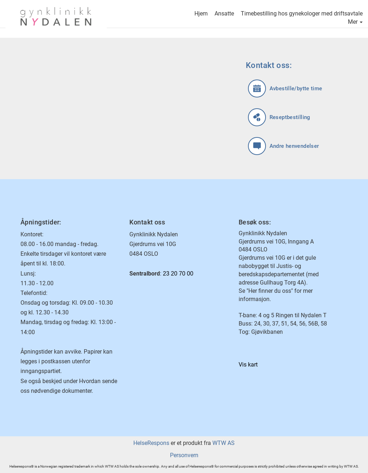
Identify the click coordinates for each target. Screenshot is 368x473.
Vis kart (248, 364)
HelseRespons (151, 443)
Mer (355, 22)
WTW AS (223, 443)
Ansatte (224, 14)
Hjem (201, 14)
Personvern (184, 455)
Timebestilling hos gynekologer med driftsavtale (302, 14)
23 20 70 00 (178, 273)
